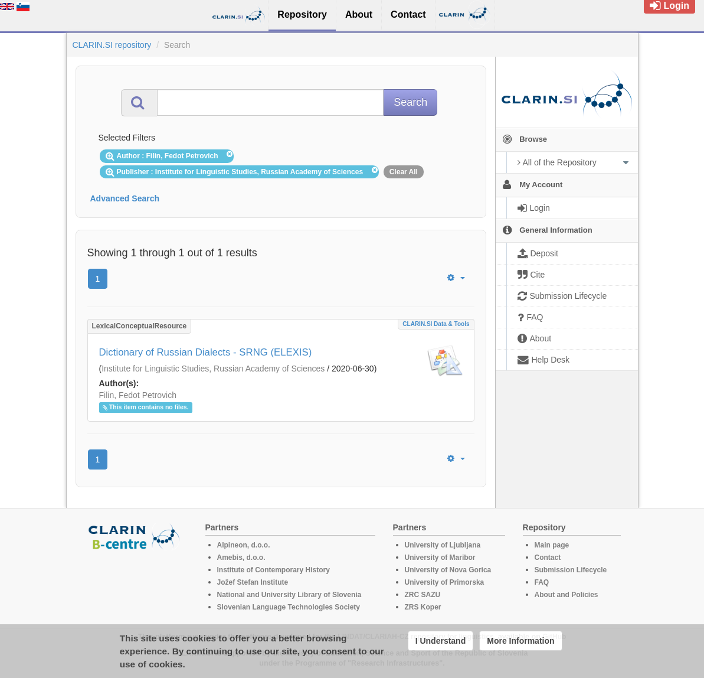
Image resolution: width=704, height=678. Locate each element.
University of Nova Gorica (448, 570)
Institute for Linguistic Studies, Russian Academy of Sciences (213, 368)
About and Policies (566, 595)
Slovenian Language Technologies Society (289, 607)
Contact (548, 557)
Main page (552, 545)
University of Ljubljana (443, 545)
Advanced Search (125, 198)
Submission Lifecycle (571, 570)
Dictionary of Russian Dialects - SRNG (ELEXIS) (205, 352)
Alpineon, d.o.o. (243, 545)
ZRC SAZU (423, 595)
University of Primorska (444, 582)
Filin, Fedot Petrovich (138, 395)
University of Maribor (440, 557)
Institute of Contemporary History (273, 570)
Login (669, 6)
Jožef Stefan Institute (253, 582)
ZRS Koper (423, 607)
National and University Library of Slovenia (289, 595)
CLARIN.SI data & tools (435, 324)
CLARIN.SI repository (112, 45)
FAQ (542, 582)
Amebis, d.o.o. (241, 557)
